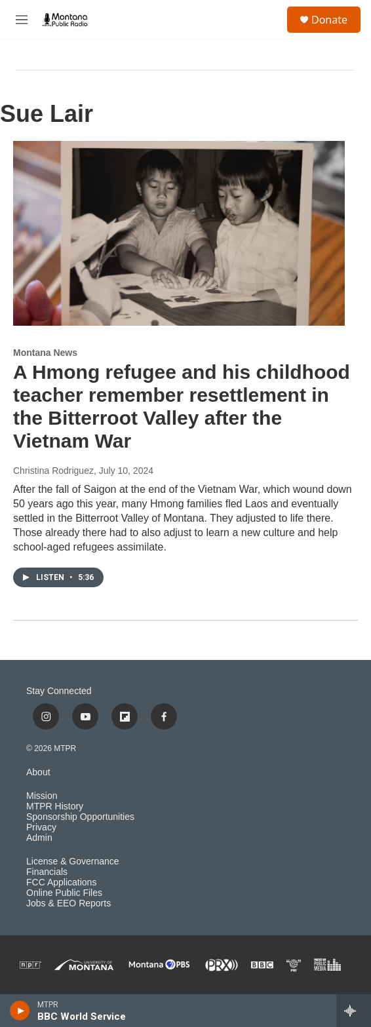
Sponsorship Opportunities (80, 817)
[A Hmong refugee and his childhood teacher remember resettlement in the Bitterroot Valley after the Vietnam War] (179, 233)
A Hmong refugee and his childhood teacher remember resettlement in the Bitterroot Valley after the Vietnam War (181, 406)
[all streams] (353, 1010)
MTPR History (54, 806)
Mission (41, 796)
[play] (20, 1010)
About (38, 772)
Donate (329, 20)
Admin (39, 838)
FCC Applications (61, 882)
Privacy (41, 827)
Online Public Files (64, 893)
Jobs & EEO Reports (68, 903)
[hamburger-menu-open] (21, 20)
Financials (47, 872)
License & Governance (72, 861)
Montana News (45, 352)
